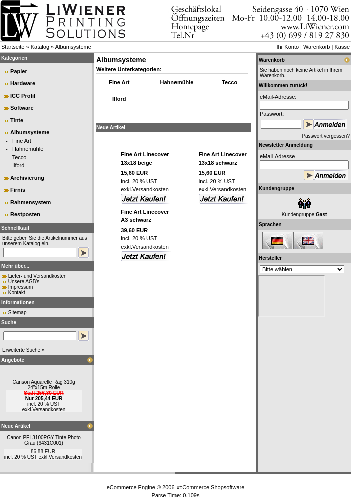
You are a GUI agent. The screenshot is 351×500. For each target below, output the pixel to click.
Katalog (40, 47)
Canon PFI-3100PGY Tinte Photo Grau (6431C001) (44, 440)
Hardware (22, 83)
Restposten (25, 214)
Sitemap (17, 312)
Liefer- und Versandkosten (37, 276)
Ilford (18, 165)
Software (21, 108)
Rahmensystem (30, 202)
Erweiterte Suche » (23, 350)
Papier (18, 71)
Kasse (342, 47)
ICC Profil (22, 96)
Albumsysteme (73, 47)
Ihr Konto (287, 47)
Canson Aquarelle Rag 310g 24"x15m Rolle (43, 384)
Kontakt (16, 292)
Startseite (12, 47)
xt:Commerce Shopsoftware (211, 487)
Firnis (17, 190)
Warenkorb (316, 47)
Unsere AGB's (24, 281)
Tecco (19, 157)
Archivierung (27, 178)
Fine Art (21, 141)
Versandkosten (48, 409)
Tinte (16, 120)
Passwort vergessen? (326, 136)
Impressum (20, 287)
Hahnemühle (27, 149)
